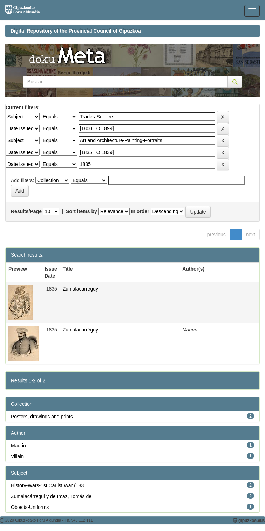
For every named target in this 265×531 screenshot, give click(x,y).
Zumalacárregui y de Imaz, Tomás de (51, 496)
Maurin (18, 445)
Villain (17, 456)
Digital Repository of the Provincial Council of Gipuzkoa (76, 31)
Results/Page (26, 211)
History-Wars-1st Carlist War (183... (49, 485)
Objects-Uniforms (30, 507)
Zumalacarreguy (80, 289)
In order (140, 211)
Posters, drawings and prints (42, 416)
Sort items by (81, 211)
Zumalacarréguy (80, 330)
